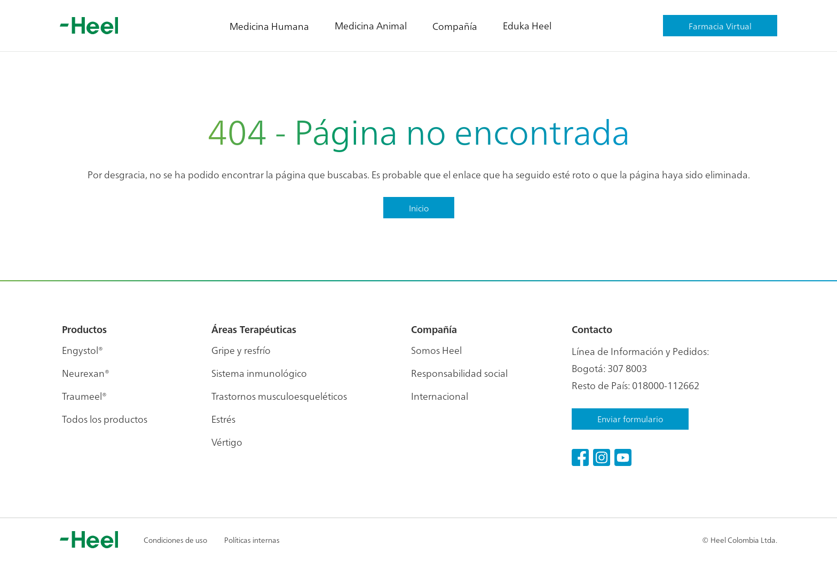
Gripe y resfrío (241, 350)
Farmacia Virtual (720, 25)
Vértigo (226, 441)
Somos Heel (436, 350)
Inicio (419, 208)
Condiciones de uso (175, 539)
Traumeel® (84, 395)
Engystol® (82, 350)
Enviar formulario (630, 418)
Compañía (454, 26)
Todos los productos (104, 418)
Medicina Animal (371, 25)
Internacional (439, 395)
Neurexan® (85, 373)
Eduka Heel (527, 25)
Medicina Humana (269, 26)
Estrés (223, 418)
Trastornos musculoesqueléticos (279, 395)
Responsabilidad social (459, 373)
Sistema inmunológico (259, 373)
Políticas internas (252, 539)
